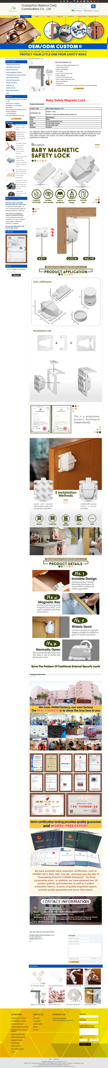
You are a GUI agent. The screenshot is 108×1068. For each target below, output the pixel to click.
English (60, 1)
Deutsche (71, 1)
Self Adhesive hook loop (13, 67)
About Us (71, 16)
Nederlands (81, 1)
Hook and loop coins (12, 69)
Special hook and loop (12, 77)
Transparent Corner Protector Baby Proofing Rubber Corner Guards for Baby (21, 138)
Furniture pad (10, 85)
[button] (106, 37)
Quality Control (82, 16)
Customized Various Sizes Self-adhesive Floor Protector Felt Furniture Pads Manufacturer (21, 175)
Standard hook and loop (13, 64)
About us (35, 1027)
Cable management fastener (14, 72)
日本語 (84, 1)
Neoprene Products (11, 82)
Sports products (10, 88)
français (67, 1)
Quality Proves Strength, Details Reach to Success (87, 1026)
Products (25, 16)
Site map (35, 1030)
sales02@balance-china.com (91, 10)
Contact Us (60, 16)
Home (14, 16)
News (37, 16)
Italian (77, 1)
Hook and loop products (13, 80)
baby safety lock (37, 932)
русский (74, 1)
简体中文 (98, 1)
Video (48, 16)
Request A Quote (93, 16)
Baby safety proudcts (21, 58)
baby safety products (49, 932)
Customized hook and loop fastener (16, 75)
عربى (64, 1)
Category (12, 58)
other (7, 93)
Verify (81, 1037)
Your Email (82, 1020)
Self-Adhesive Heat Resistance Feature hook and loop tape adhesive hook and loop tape (21, 186)
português (94, 1)
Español (91, 1)
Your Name (82, 1014)
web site (55, 1059)
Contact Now (16, 119)
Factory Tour (37, 1021)
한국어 (87, 1)
